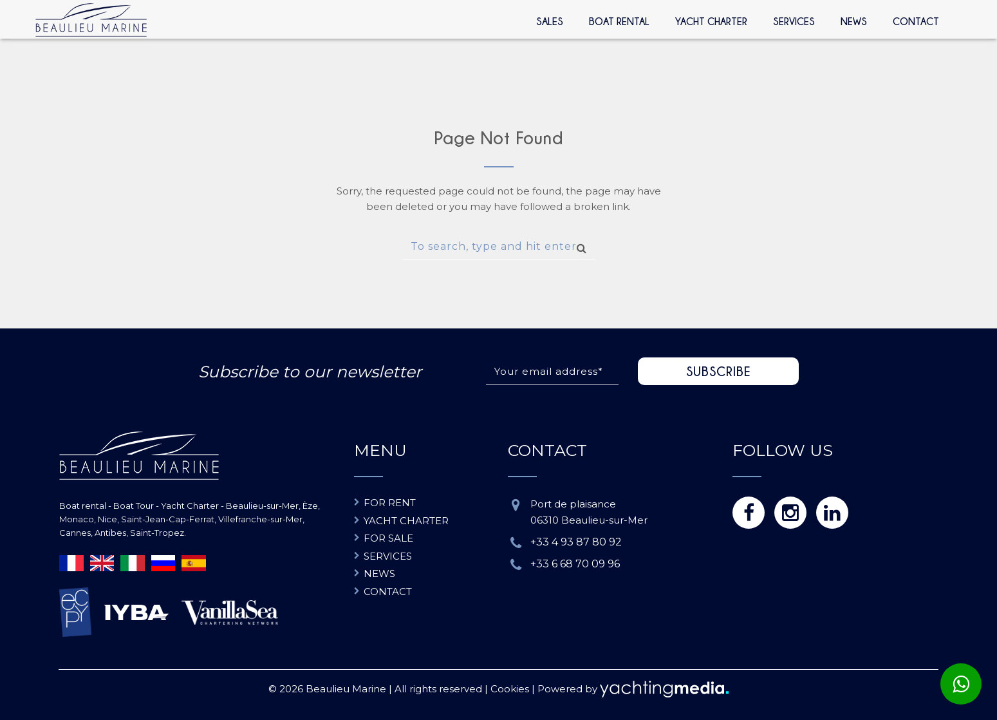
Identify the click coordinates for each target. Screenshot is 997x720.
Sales (549, 21)
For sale (388, 538)
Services (794, 21)
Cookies (509, 689)
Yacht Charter (711, 21)
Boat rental (619, 21)
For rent (390, 503)
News (854, 21)
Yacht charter (406, 521)
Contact (916, 21)
